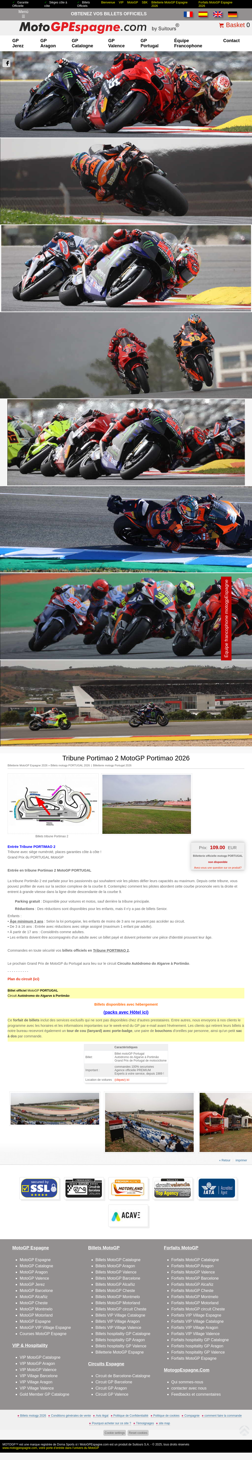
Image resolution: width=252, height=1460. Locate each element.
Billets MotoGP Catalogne (118, 1260)
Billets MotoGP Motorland (117, 1303)
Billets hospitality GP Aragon (120, 1340)
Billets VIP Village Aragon (117, 1321)
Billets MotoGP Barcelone (117, 1278)
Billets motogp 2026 (33, 1415)
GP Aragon (48, 43)
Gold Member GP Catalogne (44, 1394)
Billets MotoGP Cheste (115, 1290)
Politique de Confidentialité (130, 1415)
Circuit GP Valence (111, 1394)
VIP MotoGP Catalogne (40, 1357)
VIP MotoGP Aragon (37, 1363)
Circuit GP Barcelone (113, 1382)
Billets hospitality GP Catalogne (122, 1334)
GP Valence (116, 43)
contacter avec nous (188, 1388)
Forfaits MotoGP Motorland (195, 1303)
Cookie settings (115, 1433)
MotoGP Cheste (34, 1303)
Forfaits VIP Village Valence (195, 1334)
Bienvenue (108, 2)
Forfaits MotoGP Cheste (192, 1290)
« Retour (224, 1160)
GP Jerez (18, 43)
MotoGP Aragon (34, 1272)
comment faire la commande (223, 1415)
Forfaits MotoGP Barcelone (195, 1278)
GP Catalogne (82, 43)
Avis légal (102, 1415)
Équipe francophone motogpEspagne (226, 618)
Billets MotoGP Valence (116, 1272)
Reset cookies (138, 1433)
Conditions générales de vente (71, 1415)
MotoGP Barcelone (36, 1290)
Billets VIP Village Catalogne (120, 1315)
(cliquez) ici (121, 1080)
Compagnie (191, 1415)
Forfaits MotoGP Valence (193, 1272)
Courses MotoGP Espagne (43, 1334)
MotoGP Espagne (35, 1260)
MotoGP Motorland (36, 1315)
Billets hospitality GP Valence (120, 1346)
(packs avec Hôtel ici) (125, 1012)
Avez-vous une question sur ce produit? (218, 867)
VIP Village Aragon (36, 1382)
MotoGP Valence (34, 1278)
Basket (235, 24)
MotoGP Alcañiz (34, 1297)
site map (164, 1423)
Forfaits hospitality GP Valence (198, 1352)
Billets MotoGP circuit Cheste (120, 1309)
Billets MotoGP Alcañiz (115, 1284)
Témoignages (145, 1423)
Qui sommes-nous (187, 1382)
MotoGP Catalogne (36, 1266)
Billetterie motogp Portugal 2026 (112, 765)
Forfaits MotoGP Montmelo (194, 1297)
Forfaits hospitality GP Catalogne (200, 1340)
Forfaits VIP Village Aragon (194, 1327)
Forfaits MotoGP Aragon (192, 1266)
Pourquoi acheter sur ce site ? (111, 1423)
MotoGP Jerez (32, 1284)
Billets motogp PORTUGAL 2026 (70, 765)
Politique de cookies (166, 1415)
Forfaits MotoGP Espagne (194, 1358)
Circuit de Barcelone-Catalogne (122, 1376)
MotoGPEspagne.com (94, 1444)
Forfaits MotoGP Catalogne (195, 1260)
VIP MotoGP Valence (38, 1370)
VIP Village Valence (37, 1388)
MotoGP (132, 2)
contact (231, 40)
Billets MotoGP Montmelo (117, 1297)
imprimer (241, 1160)
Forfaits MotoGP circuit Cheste (198, 1309)
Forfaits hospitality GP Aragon (197, 1346)
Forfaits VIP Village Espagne (196, 1315)
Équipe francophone (188, 43)
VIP (121, 2)
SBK (145, 2)
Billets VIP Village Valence (118, 1327)
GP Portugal (149, 43)
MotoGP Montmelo (36, 1309)
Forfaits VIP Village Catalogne (197, 1321)
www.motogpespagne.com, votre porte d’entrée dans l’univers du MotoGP (50, 1448)
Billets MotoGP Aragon (115, 1266)
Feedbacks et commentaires (196, 1394)
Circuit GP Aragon (111, 1388)
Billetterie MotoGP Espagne (119, 1352)
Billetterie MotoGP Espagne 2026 (27, 765)
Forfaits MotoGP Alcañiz (192, 1284)
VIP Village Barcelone (39, 1376)
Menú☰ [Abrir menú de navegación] (23, 14)
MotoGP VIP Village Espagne (45, 1327)
